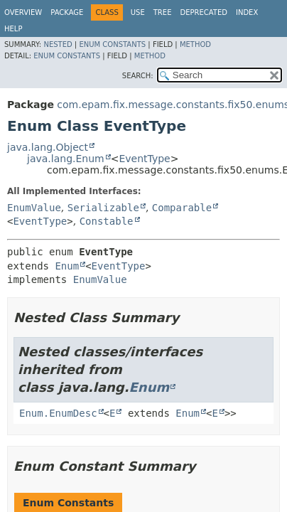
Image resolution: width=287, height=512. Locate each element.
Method (195, 44)
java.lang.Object (47, 147)
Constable (107, 221)
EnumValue (34, 207)
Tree (162, 12)
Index (247, 12)
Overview (23, 12)
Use (138, 12)
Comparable (182, 207)
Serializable (103, 207)
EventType (144, 158)
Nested (57, 44)
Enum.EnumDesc (58, 413)
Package (66, 12)
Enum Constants (112, 44)
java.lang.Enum (65, 158)
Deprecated (203, 12)
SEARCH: (137, 76)
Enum (67, 266)
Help (13, 29)
